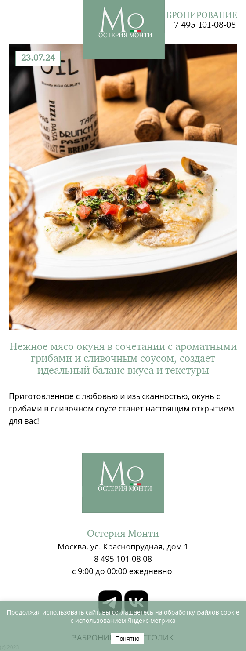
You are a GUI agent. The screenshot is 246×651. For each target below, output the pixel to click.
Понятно (127, 638)
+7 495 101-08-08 (201, 25)
